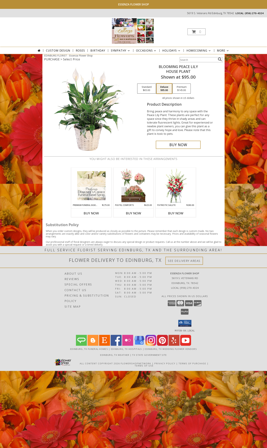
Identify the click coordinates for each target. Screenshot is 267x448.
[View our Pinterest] (162, 344)
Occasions (146, 50)
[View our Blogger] (93, 344)
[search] (220, 59)
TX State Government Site (149, 354)
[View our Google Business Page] (139, 344)
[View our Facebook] (116, 344)
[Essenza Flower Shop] (133, 30)
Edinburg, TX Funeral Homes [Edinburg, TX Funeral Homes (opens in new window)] (89, 348)
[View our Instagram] (150, 344)
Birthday (97, 50)
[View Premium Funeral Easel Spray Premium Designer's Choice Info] (91, 185)
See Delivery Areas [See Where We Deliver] (184, 261)
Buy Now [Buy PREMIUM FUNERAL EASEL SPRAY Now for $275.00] (91, 213)
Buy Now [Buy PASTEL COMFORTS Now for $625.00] (133, 213)
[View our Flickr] (127, 344)
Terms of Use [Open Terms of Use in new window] (144, 365)
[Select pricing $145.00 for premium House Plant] (182, 89)
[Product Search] (198, 59)
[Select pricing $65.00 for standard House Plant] (146, 89)
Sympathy (120, 50)
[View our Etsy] (104, 344)
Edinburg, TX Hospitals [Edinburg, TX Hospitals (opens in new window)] (126, 348)
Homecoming (198, 50)
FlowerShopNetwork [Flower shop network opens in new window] (136, 363)
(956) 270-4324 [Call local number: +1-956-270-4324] (254, 13)
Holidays (171, 50)
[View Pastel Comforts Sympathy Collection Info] (133, 185)
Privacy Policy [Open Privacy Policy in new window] (164, 363)
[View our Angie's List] (81, 344)
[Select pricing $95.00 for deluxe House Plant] (164, 89)
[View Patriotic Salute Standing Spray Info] (176, 185)
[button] (196, 31)
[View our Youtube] (185, 344)
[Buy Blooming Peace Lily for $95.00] (178, 145)
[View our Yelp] (174, 344)
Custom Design (58, 50)
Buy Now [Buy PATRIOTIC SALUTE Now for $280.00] (175, 213)
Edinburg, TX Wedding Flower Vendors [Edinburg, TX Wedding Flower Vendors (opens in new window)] (171, 348)
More (223, 50)
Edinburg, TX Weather (114, 354)
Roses (80, 50)
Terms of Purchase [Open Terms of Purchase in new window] (192, 363)
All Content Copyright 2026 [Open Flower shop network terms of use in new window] (100, 363)
